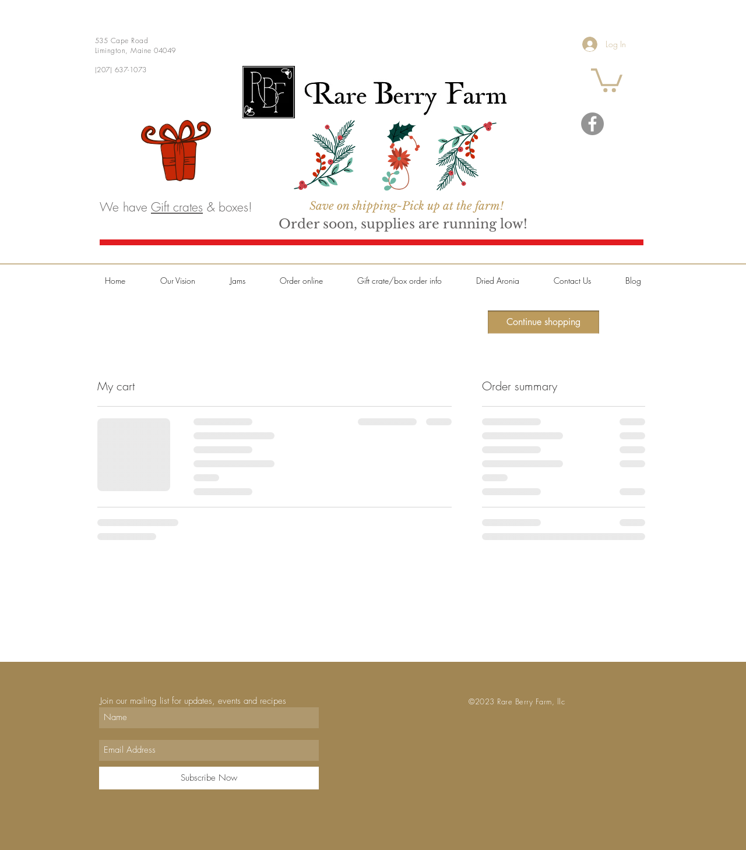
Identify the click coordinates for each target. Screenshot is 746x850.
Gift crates (177, 207)
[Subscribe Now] (209, 778)
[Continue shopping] (543, 322)
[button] (606, 79)
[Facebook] (592, 123)
